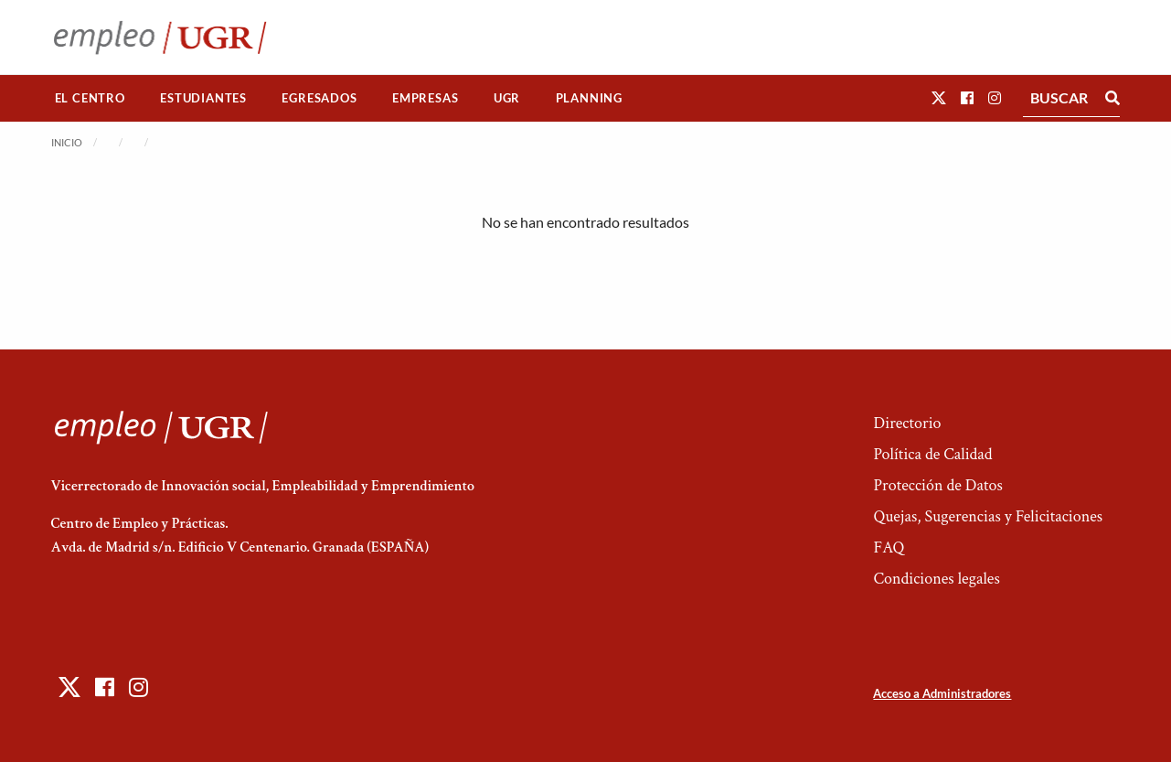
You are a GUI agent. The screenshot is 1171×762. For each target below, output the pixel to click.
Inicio (66, 142)
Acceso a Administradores (942, 693)
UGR (507, 98)
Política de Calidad (932, 454)
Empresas (425, 98)
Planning (589, 98)
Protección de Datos (937, 485)
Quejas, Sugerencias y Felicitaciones (987, 516)
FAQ (888, 547)
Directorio (907, 423)
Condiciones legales (936, 578)
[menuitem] (90, 98)
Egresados (319, 98)
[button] (938, 97)
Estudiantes (203, 98)
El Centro (90, 98)
